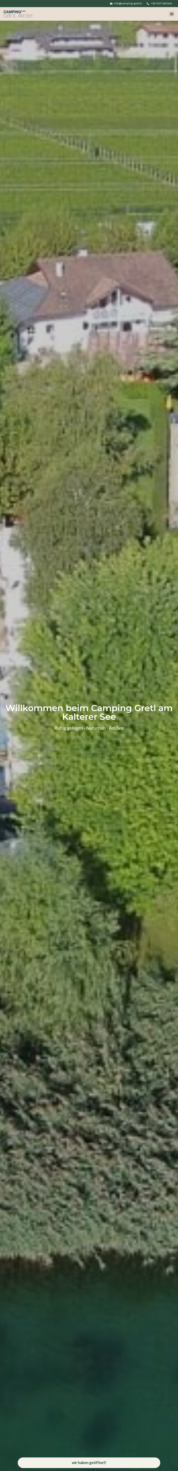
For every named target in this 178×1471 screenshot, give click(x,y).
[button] (172, 15)
